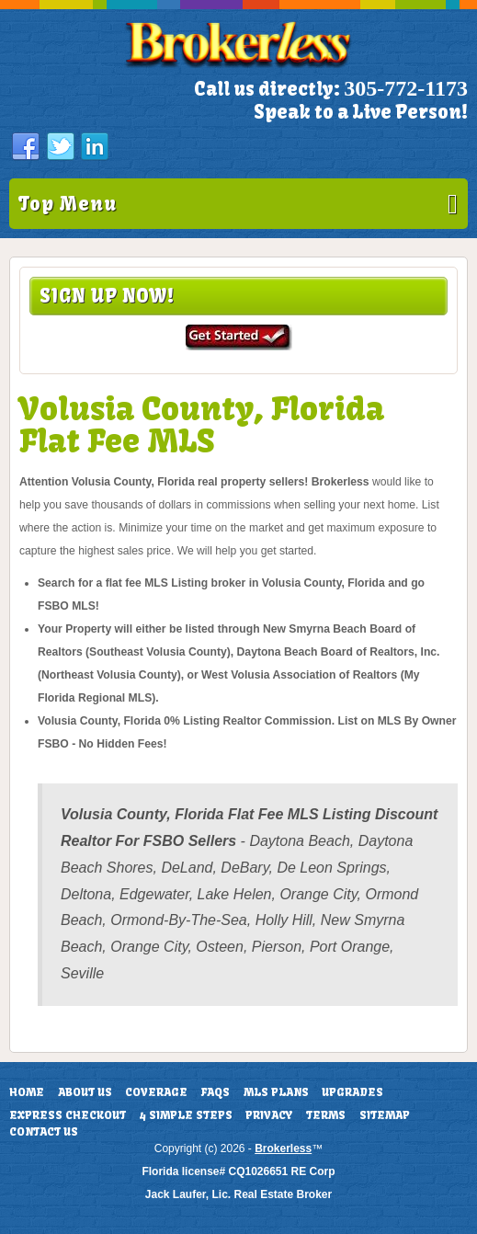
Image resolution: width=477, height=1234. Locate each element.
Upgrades (352, 1092)
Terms (326, 1115)
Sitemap (384, 1115)
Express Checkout (67, 1115)
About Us (85, 1092)
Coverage (156, 1092)
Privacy (268, 1115)
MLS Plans (276, 1092)
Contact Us (43, 1131)
